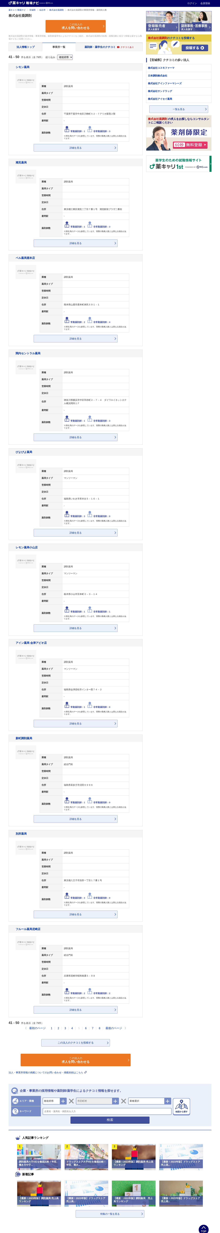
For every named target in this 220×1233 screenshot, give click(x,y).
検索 (110, 1120)
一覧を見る (179, 109)
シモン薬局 (22, 67)
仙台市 (42, 10)
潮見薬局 (21, 162)
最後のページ (114, 1028)
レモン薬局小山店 (27, 547)
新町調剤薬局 (24, 738)
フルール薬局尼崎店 (28, 929)
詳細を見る (76, 147)
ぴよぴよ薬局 (24, 451)
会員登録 (205, 3)
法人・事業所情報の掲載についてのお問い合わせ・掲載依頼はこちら (48, 1072)
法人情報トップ (25, 46)
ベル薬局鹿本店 (25, 257)
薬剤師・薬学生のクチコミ (109, 46)
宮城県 (32, 10)
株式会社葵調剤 (56, 10)
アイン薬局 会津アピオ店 (31, 642)
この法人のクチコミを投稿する (76, 1042)
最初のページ (37, 1028)
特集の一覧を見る (110, 1214)
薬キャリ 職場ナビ (17, 10)
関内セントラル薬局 (28, 353)
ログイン (192, 3)
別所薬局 (21, 833)
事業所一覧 (58, 46)
